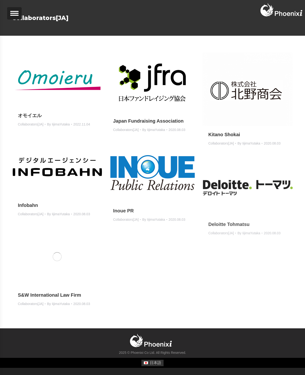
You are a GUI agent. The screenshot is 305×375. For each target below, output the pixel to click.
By (58, 124)
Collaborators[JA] (30, 124)
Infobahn (28, 205)
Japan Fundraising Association (148, 121)
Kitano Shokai (224, 134)
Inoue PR (123, 210)
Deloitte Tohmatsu (229, 224)
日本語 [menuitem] (155, 363)
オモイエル (30, 115)
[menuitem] (152, 363)
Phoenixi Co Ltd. (143, 353)
